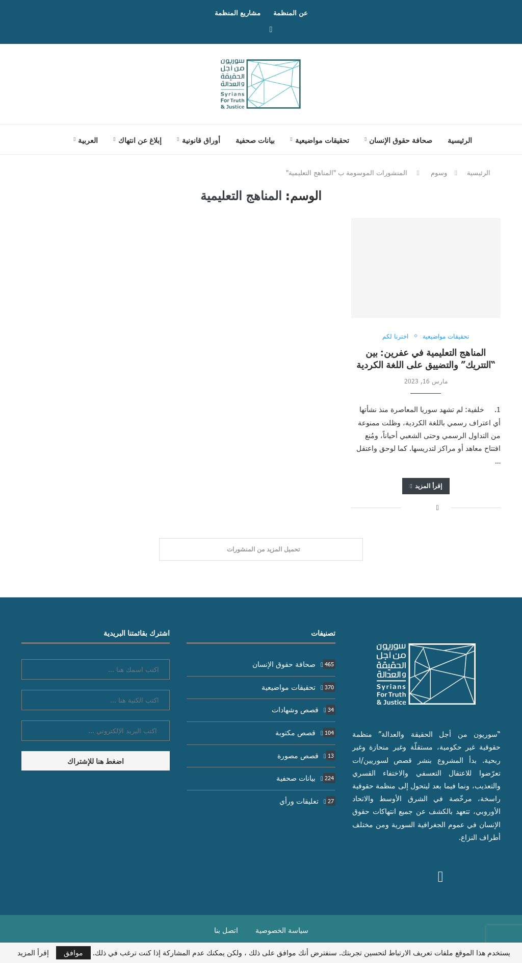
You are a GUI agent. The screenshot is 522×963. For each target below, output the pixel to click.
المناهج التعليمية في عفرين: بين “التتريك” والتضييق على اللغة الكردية (425, 358)
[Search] (47, 139)
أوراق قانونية (201, 140)
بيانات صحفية (255, 140)
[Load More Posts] (261, 549)
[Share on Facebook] (437, 507)
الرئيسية (460, 140)
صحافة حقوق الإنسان (400, 140)
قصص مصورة (306, 755)
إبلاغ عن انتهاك (140, 140)
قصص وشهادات (303, 709)
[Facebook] (271, 28)
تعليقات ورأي (307, 801)
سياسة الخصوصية (281, 930)
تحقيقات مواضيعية (322, 140)
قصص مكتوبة (305, 732)
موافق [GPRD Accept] (73, 952)
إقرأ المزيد (425, 486)
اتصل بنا (226, 930)
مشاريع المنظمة (237, 13)
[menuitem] (86, 140)
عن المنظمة (290, 13)
